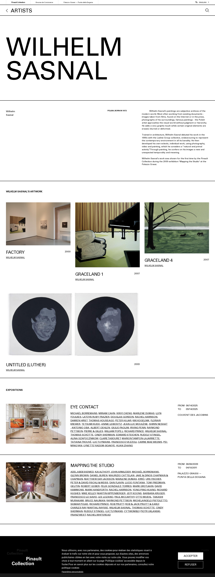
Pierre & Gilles (93, 431)
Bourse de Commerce (44, 2)
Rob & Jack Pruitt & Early (142, 504)
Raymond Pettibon (119, 500)
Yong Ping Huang (144, 489)
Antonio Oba (80, 427)
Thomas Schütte (81, 434)
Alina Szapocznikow (84, 438)
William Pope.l (113, 431)
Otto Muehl (143, 496)
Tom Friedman (155, 482)
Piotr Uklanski (150, 511)
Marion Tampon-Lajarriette (141, 438)
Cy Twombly (131, 511)
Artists (21, 11)
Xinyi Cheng (124, 413)
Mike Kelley (89, 493)
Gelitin (75, 486)
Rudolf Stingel (150, 434)
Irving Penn (138, 427)
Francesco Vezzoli (124, 442)
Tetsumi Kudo (91, 424)
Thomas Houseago (101, 420)
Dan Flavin (116, 482)
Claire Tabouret (110, 438)
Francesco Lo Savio (83, 496)
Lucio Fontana (135, 482)
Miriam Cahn (107, 413)
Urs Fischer (153, 479)
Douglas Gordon (122, 416)
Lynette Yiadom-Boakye (99, 445)
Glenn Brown (79, 475)
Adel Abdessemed (82, 471)
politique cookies (70, 568)
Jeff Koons (134, 493)
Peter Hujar (123, 420)
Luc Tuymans (101, 442)
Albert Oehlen (100, 427)
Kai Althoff (102, 471)
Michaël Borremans (83, 413)
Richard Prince (134, 431)
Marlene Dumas (144, 413)
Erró (141, 479)
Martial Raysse (97, 507)
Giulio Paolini (120, 427)
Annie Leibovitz (111, 424)
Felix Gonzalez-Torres (116, 486)
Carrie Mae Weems (150, 442)
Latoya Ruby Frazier (96, 416)
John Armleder (121, 471)
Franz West (78, 514)
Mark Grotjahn (143, 486)
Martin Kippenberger (111, 493)
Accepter (190, 556)
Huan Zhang (124, 445)
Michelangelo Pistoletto (150, 500)
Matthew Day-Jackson (99, 479)
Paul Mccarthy (124, 496)
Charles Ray (78, 507)
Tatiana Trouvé (81, 442)
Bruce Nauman (95, 500)
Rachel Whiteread (99, 514)
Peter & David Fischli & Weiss (89, 482)
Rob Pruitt (117, 504)
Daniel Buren (99, 475)
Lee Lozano (105, 496)
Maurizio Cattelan (121, 475)
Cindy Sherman (105, 434)
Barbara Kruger (154, 493)
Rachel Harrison (146, 416)
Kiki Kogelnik (141, 420)
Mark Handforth (96, 489)
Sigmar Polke (79, 504)
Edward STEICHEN (127, 434)
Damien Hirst (78, 420)
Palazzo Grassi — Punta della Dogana (78, 2)
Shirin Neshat (158, 424)
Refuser (190, 564)
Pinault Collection (18, 2)
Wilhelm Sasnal (15, 257)
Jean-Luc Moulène (135, 424)
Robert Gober (90, 486)
